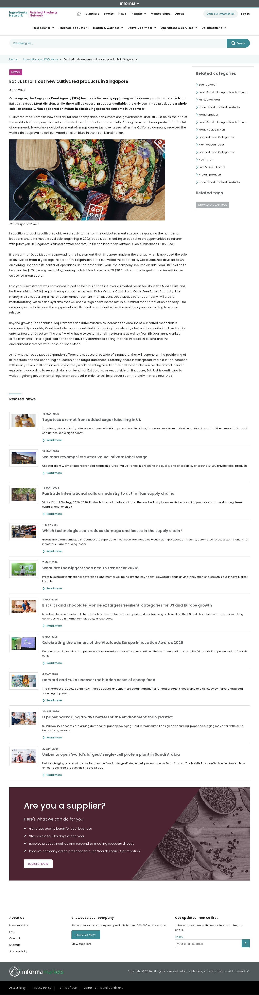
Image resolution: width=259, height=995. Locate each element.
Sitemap (15, 945)
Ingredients (41, 28)
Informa (129, 3)
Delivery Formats (140, 28)
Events (109, 14)
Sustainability (18, 951)
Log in (245, 14)
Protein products (210, 175)
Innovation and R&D (212, 205)
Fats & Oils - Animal (212, 167)
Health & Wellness (106, 28)
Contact (14, 938)
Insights (136, 14)
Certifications (212, 28)
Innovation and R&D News (40, 59)
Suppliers (92, 14)
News (122, 14)
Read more (55, 440)
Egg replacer (208, 85)
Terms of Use (67, 988)
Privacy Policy (42, 988)
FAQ (12, 932)
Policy (179, 937)
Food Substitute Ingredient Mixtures (223, 92)
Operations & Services (177, 28)
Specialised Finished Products (219, 107)
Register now (38, 864)
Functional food (209, 100)
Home (13, 59)
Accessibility (17, 988)
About (179, 14)
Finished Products (72, 28)
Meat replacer (208, 115)
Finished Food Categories (216, 137)
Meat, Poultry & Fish (212, 130)
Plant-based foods (212, 145)
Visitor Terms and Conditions (103, 988)
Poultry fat (205, 160)
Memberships (160, 14)
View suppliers (81, 944)
